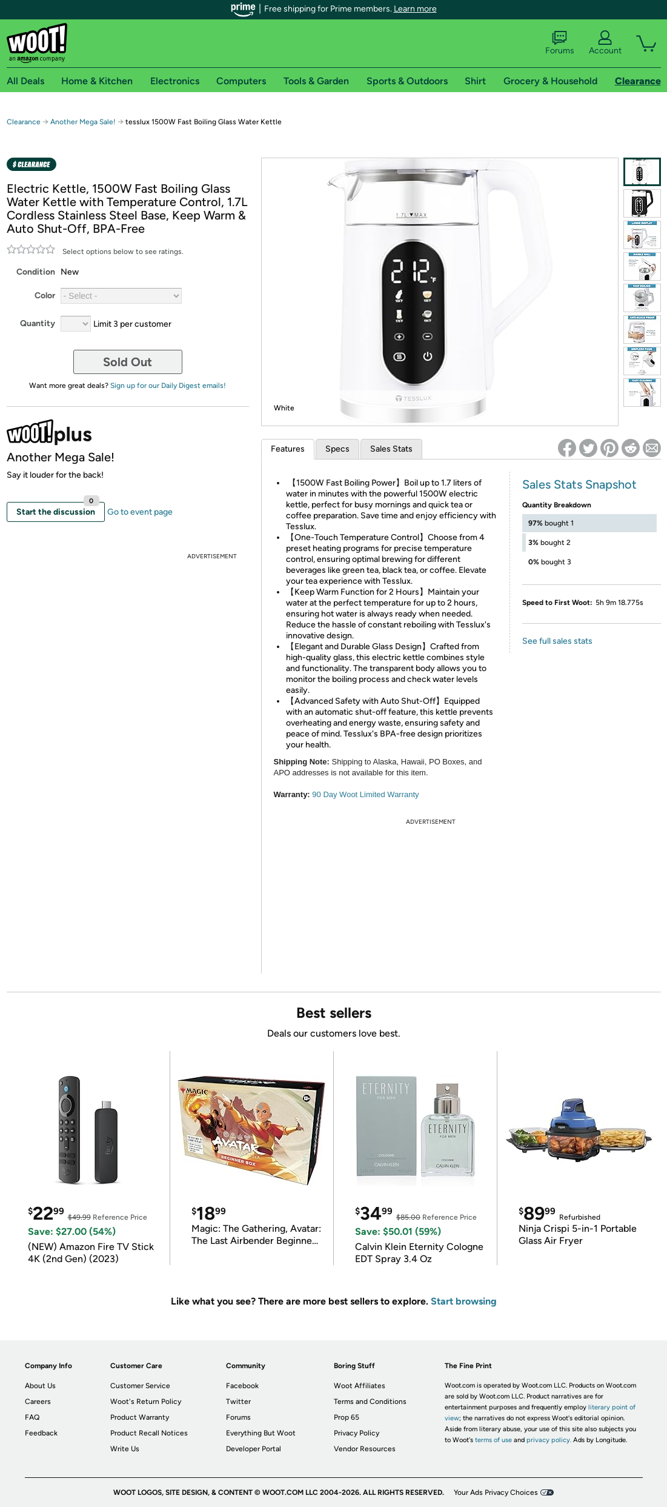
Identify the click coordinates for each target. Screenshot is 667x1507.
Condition (35, 272)
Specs (337, 449)
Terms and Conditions (370, 1401)
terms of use (493, 1440)
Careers (38, 1401)
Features (288, 449)
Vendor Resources (365, 1449)
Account (605, 43)
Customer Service (140, 1386)
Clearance (24, 122)
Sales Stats (391, 449)
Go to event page (140, 512)
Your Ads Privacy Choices (496, 1492)
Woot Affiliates (359, 1386)
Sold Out (127, 362)
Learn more (415, 9)
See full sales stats (557, 641)
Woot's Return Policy (145, 1401)
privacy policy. (548, 1440)
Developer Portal (253, 1449)
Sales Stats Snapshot (579, 484)
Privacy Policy (356, 1433)
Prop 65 (346, 1417)
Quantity (37, 323)
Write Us (124, 1449)
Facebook (242, 1386)
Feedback (41, 1433)
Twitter (238, 1401)
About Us (40, 1386)
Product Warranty (139, 1417)
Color (45, 295)
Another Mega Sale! (83, 122)
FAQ (32, 1417)
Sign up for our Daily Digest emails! (168, 385)
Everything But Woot (261, 1433)
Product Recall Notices (149, 1433)
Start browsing (464, 1301)
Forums (559, 43)
